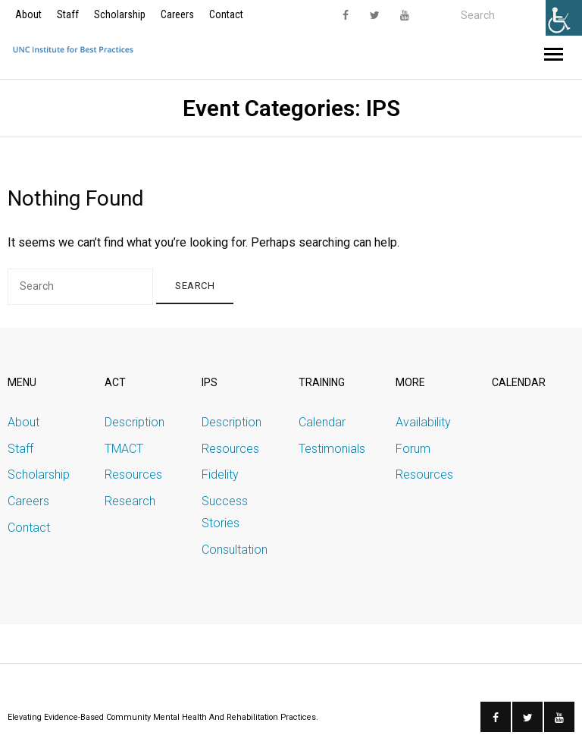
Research (130, 501)
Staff (68, 14)
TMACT (124, 448)
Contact (226, 14)
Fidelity (220, 474)
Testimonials (332, 448)
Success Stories (225, 512)
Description (134, 422)
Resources (133, 474)
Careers (177, 14)
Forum (413, 448)
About (28, 14)
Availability (423, 422)
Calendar (322, 422)
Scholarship (120, 14)
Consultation (235, 549)
